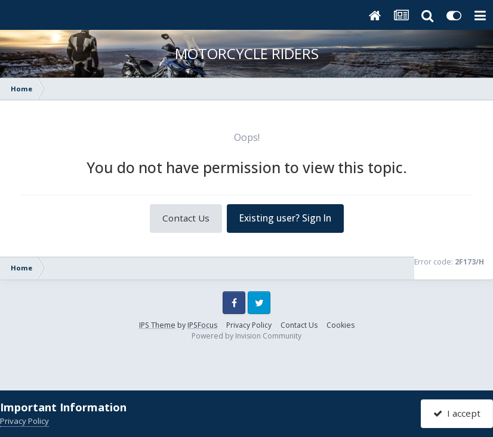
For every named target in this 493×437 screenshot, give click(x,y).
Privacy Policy (249, 325)
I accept (456, 413)
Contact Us (185, 218)
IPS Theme (157, 325)
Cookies (340, 325)
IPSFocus (202, 325)
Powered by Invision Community (246, 336)
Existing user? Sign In (285, 218)
